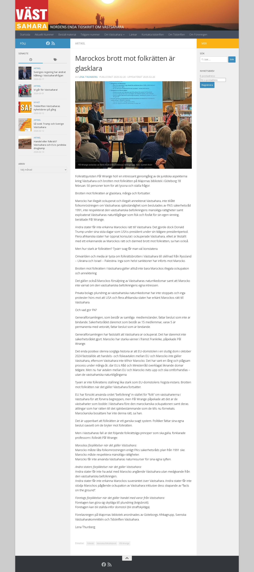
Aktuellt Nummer (44, 34)
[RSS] (53, 43)
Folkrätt (90, 543)
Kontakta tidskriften (153, 34)
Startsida (25, 34)
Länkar (133, 34)
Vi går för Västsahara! (46, 89)
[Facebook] (48, 43)
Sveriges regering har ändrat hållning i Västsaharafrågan (50, 73)
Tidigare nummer (90, 34)
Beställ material (67, 34)
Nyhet (37, 102)
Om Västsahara (113, 34)
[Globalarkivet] (58, 43)
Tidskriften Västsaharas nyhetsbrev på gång (47, 107)
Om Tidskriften (176, 34)
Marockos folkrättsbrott (106, 543)
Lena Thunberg (88, 76)
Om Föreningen (198, 34)
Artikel (80, 43)
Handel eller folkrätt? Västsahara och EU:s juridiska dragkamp (50, 145)
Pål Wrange (124, 543)
